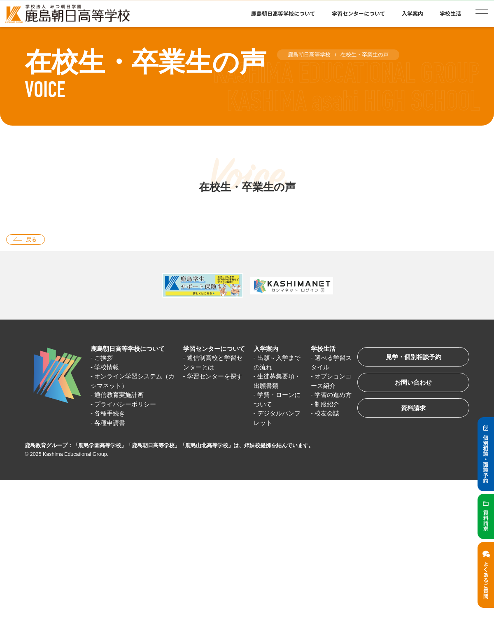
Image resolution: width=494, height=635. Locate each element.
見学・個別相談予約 (413, 356)
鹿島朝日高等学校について (283, 13)
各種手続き (109, 413)
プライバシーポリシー (125, 404)
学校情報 (106, 367)
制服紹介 (327, 404)
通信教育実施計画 (119, 394)
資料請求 (413, 407)
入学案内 (412, 13)
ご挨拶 (103, 357)
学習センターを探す (214, 376)
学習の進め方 (333, 394)
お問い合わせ (413, 382)
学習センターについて (358, 13)
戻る (31, 239)
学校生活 (450, 13)
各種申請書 (109, 422)
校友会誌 (327, 413)
